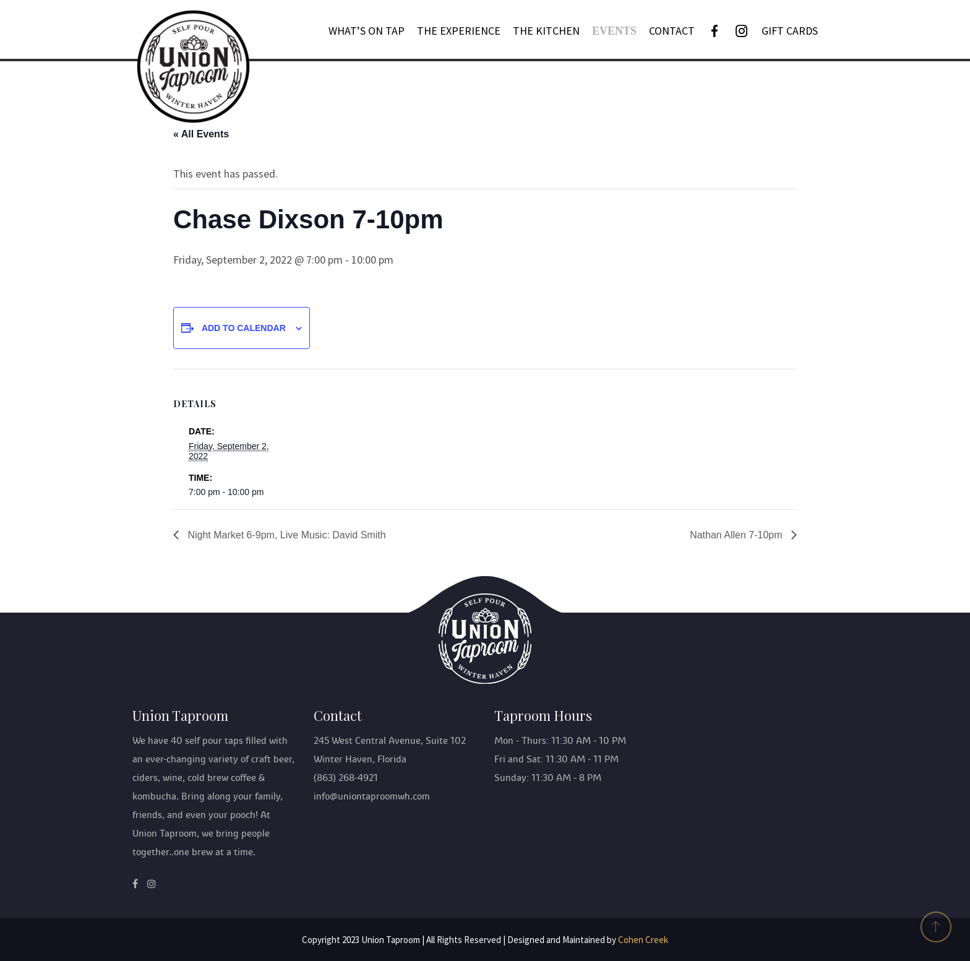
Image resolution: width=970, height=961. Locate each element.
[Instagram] (741, 31)
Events (614, 31)
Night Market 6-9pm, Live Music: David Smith (285, 535)
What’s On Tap (366, 31)
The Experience (458, 31)
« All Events (201, 134)
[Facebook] (714, 31)
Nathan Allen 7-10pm (737, 535)
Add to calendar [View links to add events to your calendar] (244, 328)
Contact (672, 31)
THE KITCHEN (546, 31)
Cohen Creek (643, 940)
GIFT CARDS (790, 31)
